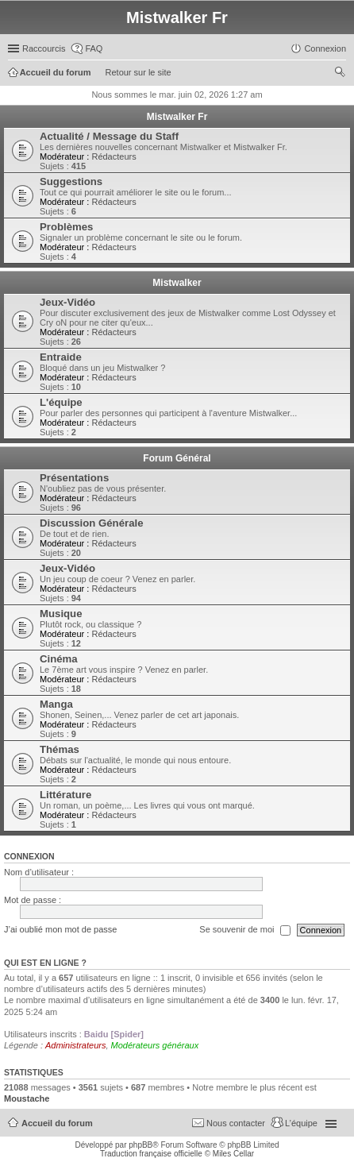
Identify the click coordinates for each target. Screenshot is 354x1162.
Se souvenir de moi (244, 930)
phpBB (140, 1145)
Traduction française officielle (151, 1153)
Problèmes (66, 227)
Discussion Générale (91, 523)
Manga (56, 704)
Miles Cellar (233, 1153)
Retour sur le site (138, 72)
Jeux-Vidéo (67, 302)
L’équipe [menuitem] (301, 1123)
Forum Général (176, 458)
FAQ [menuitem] (93, 48)
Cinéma (59, 659)
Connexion (29, 856)
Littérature (65, 795)
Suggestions (71, 181)
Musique (61, 614)
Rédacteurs (113, 156)
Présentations (74, 478)
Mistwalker (176, 282)
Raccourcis (43, 48)
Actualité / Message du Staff (109, 136)
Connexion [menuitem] (325, 48)
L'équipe (61, 402)
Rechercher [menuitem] (339, 74)
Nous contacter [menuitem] (235, 1123)
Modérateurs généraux (155, 1045)
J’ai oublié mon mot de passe (60, 929)
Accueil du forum (57, 1123)
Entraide (61, 357)
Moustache (26, 1098)
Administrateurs (75, 1045)
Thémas (59, 749)
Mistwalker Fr (177, 116)
